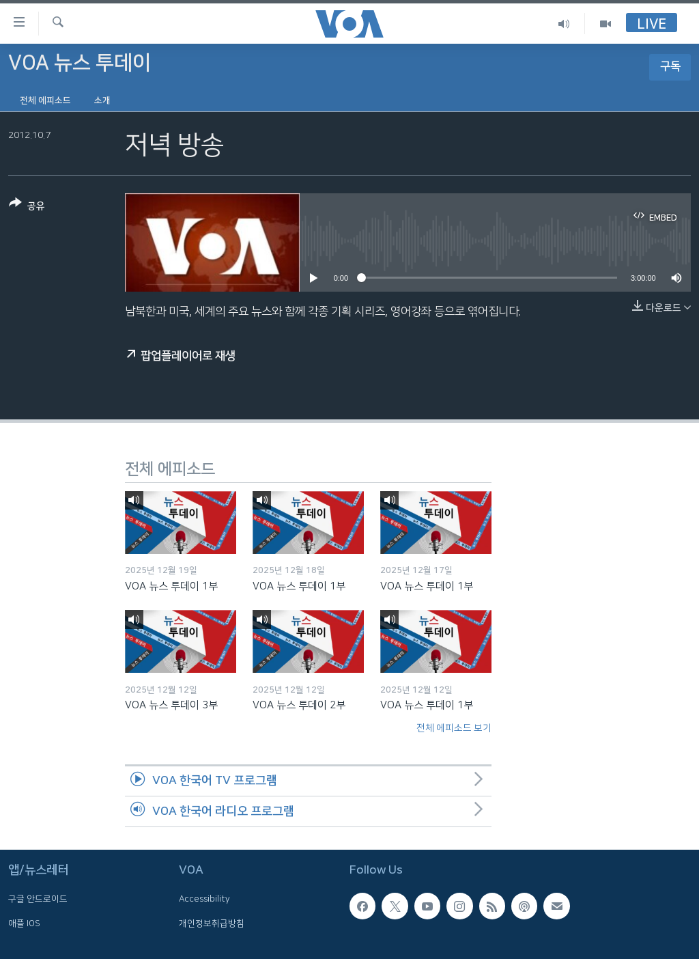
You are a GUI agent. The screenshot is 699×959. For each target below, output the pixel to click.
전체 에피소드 (45, 100)
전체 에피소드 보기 (453, 728)
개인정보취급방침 (211, 923)
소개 (102, 100)
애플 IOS (24, 923)
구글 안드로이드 (38, 899)
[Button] (27, 207)
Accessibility (204, 899)
